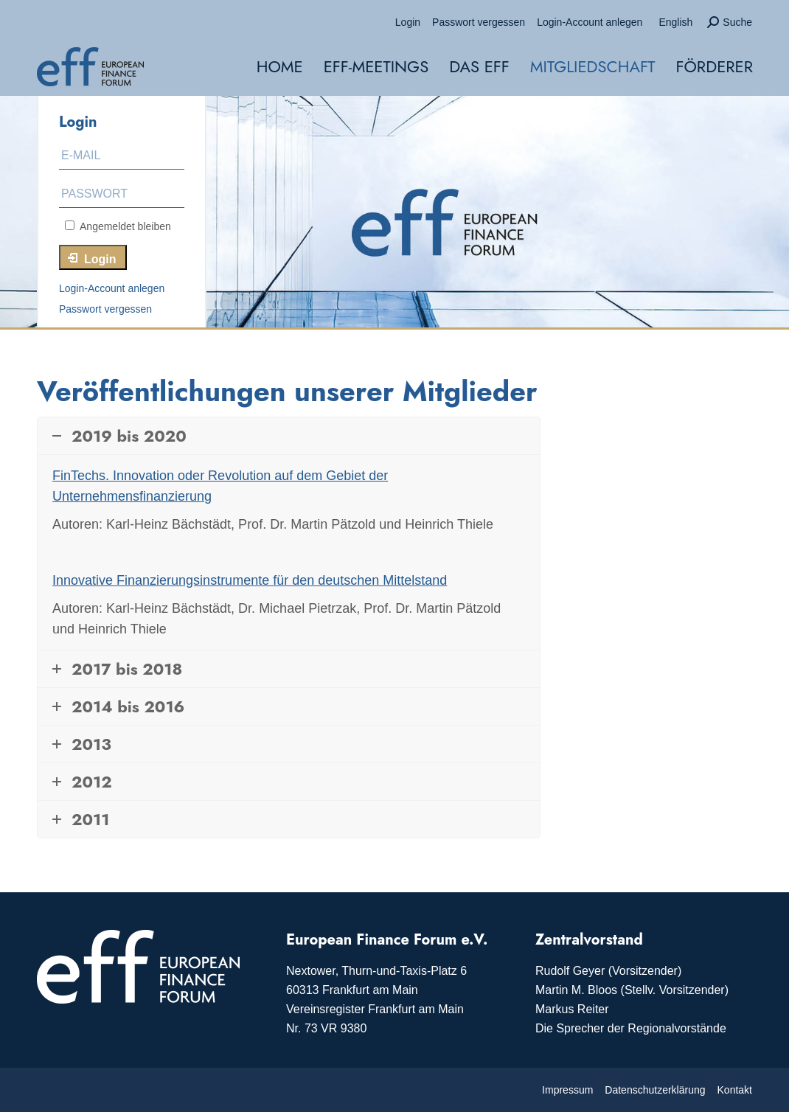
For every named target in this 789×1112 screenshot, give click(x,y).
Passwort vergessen (105, 309)
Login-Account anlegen (111, 288)
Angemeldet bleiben (118, 226)
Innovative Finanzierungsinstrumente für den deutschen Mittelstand (249, 580)
